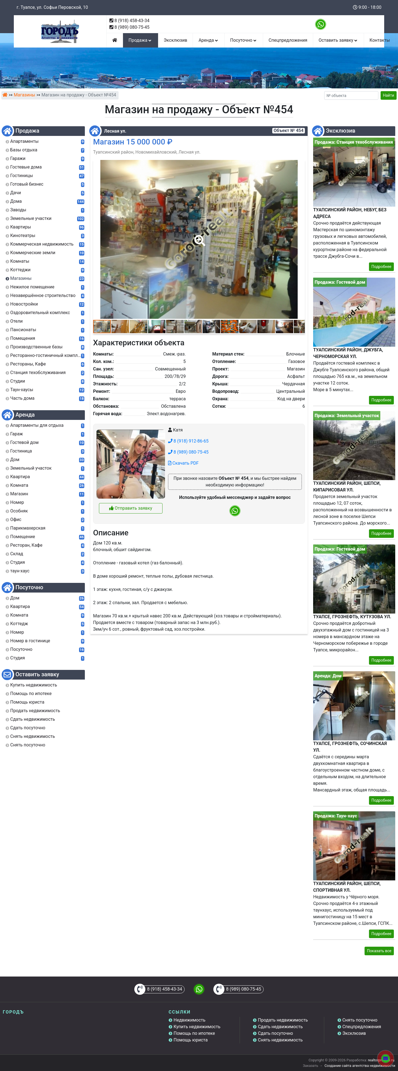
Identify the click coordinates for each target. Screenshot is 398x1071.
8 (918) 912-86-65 (188, 441)
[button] (198, 236)
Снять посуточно (360, 1020)
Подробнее (381, 266)
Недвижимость (189, 1020)
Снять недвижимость (280, 1040)
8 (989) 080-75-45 (132, 27)
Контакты (380, 40)
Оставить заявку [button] (338, 40)
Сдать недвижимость (280, 1026)
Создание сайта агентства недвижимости (359, 1066)
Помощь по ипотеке (194, 1033)
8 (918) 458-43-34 (132, 20)
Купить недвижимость (197, 1026)
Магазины (24, 95)
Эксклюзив (175, 40)
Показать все (379, 951)
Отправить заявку (130, 508)
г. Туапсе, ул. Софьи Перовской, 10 (52, 7)
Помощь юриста (191, 1040)
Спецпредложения (288, 40)
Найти (388, 95)
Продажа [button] (140, 40)
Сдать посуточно (275, 1033)
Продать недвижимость (283, 1020)
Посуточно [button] (243, 40)
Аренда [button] (208, 40)
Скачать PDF (183, 463)
